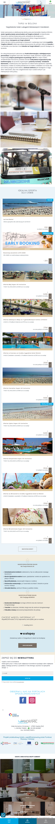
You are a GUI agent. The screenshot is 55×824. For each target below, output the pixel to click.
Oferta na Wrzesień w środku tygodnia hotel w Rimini (23, 494)
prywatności (20, 682)
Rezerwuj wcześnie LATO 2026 (14, 253)
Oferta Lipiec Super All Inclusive (15, 423)
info (9, 821)
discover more (27, 645)
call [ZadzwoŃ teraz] (41, 2)
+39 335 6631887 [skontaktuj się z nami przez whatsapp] (34, 728)
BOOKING (27, 821)
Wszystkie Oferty (27, 549)
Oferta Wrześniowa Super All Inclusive (17, 529)
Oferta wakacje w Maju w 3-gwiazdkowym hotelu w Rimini (25, 320)
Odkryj (50, 229)
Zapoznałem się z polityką (13, 682)
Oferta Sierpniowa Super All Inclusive (17, 458)
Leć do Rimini (8, 219)
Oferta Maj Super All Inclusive (14, 284)
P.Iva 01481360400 (44, 818)
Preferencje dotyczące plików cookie (27, 818)
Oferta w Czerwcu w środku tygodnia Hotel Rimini (22, 353)
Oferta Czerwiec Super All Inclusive (16, 388)
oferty (46, 821)
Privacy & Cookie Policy (9, 818)
